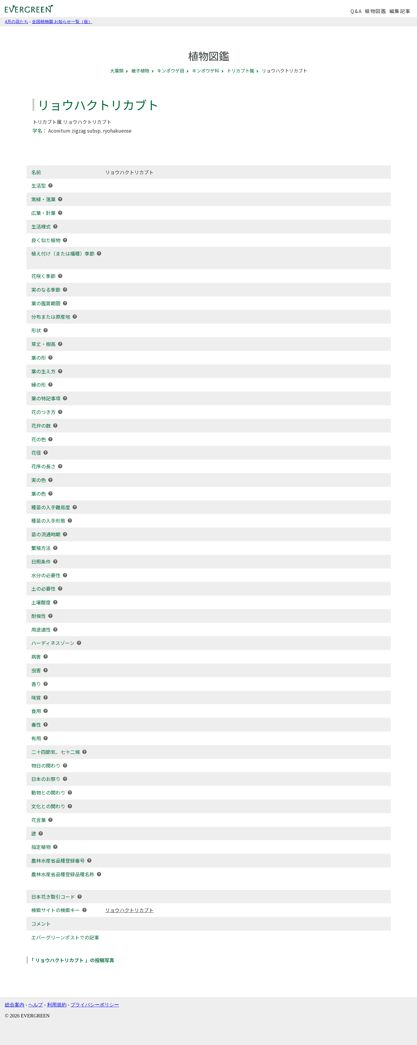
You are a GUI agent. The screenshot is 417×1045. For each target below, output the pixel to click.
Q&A (356, 11)
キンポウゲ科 (205, 70)
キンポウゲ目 (170, 70)
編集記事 (400, 11)
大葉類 (117, 70)
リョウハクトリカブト (129, 910)
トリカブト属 (240, 70)
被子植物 (140, 70)
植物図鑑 (375, 11)
